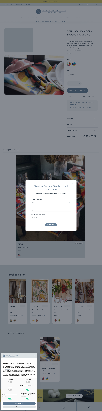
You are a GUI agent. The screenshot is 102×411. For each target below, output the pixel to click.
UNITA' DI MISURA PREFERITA (38, 214)
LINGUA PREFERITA (35, 207)
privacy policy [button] (12, 365)
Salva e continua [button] (19, 403)
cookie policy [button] (7, 369)
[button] (35, 355)
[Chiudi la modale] (73, 183)
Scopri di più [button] (19, 406)
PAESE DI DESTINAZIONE (37, 199)
